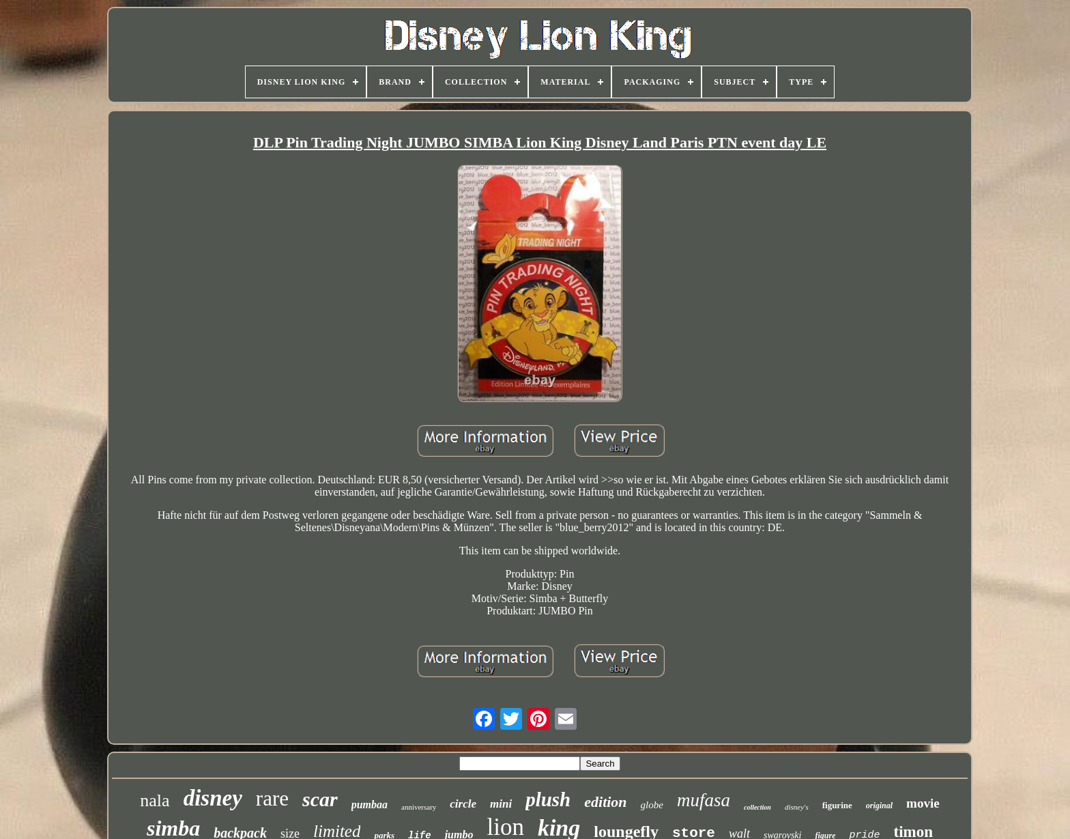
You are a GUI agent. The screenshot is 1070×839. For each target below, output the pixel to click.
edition (605, 801)
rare (272, 798)
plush (547, 799)
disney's (797, 807)
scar (320, 799)
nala (154, 800)
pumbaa (369, 804)
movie (923, 803)
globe (652, 804)
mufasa (703, 800)
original (879, 805)
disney (213, 798)
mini (501, 803)
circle (463, 803)
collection (757, 807)
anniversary (418, 807)
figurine (837, 805)
